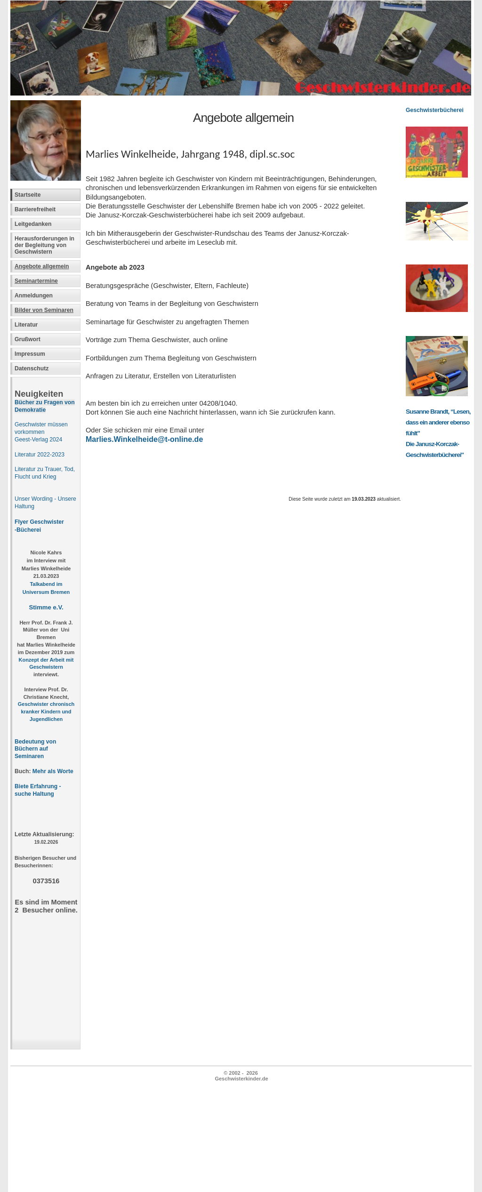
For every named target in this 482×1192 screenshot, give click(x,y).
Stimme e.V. (46, 607)
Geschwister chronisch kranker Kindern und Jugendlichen (46, 711)
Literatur (26, 324)
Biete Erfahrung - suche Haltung (38, 790)
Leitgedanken (33, 224)
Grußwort (27, 339)
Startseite (27, 195)
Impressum (30, 354)
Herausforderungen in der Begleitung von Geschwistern (44, 245)
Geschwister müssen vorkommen (41, 428)
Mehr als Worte (52, 771)
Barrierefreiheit (35, 209)
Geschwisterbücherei (435, 110)
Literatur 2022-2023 (39, 454)
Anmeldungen (34, 295)
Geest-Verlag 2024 (38, 439)
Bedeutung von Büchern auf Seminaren (35, 749)
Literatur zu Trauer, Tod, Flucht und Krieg (45, 473)
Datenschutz (31, 368)
